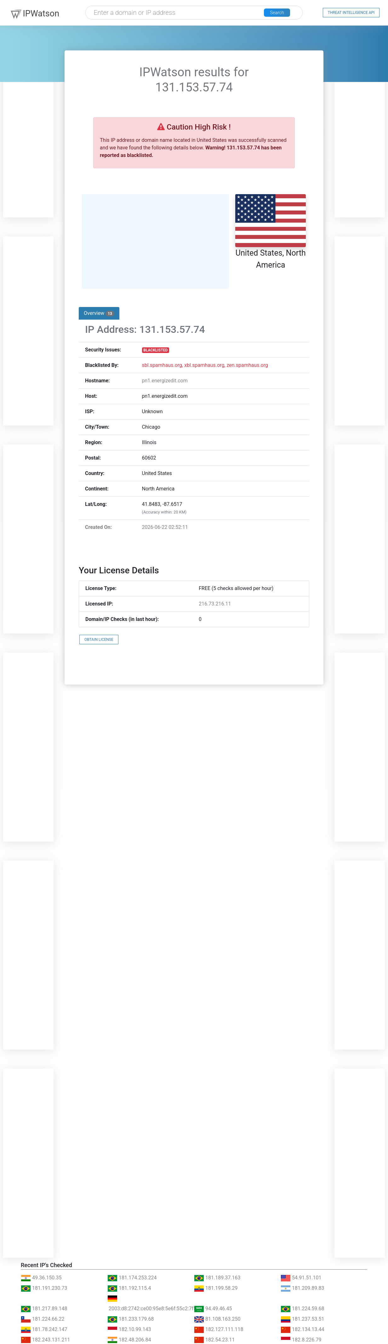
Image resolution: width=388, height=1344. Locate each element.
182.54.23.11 (214, 1340)
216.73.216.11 (215, 604)
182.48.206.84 (129, 1340)
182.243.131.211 (45, 1340)
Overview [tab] (99, 313)
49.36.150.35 (41, 1278)
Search (281, 13)
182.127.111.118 (218, 1329)
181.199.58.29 (216, 1288)
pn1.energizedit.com (165, 381)
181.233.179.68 (130, 1319)
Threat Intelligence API (351, 13)
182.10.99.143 (129, 1329)
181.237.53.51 (302, 1319)
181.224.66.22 (43, 1319)
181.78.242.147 (44, 1329)
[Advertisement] (28, 122)
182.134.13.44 (302, 1329)
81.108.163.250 (217, 1319)
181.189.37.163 (217, 1278)
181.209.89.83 (302, 1288)
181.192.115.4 (129, 1288)
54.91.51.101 (301, 1278)
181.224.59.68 (302, 1309)
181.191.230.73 (44, 1288)
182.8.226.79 (301, 1340)
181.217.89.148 (44, 1309)
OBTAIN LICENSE (98, 639)
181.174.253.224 (132, 1278)
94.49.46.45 (213, 1309)
